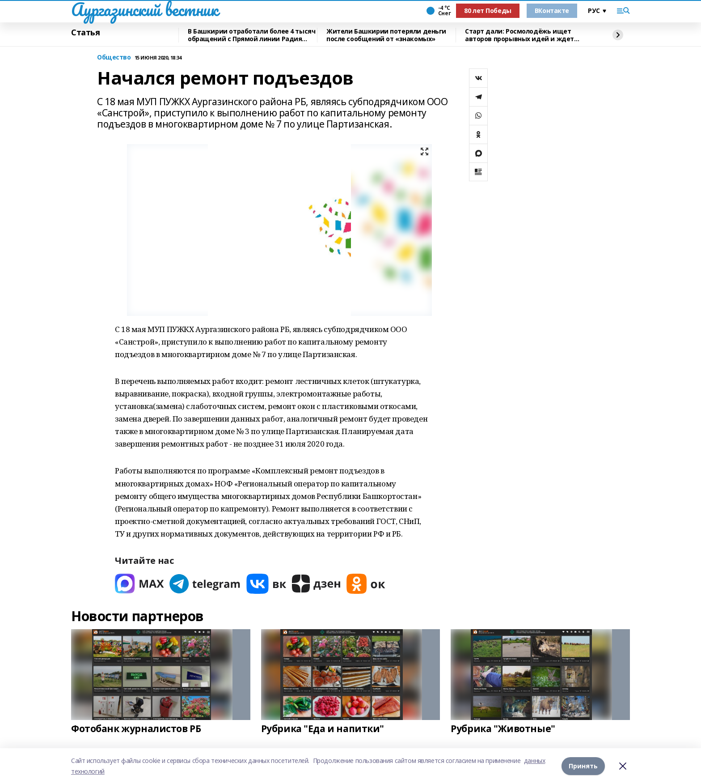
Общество (114, 57)
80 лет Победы (487, 10)
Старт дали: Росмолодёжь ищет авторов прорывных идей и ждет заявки (519, 35)
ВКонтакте (552, 10)
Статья (85, 33)
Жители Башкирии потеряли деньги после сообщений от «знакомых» (386, 35)
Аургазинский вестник (144, 9)
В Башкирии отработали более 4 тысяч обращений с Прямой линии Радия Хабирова (251, 35)
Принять (583, 766)
